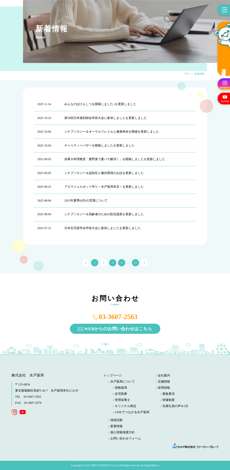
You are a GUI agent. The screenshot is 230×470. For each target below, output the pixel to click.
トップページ (113, 375)
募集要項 (168, 394)
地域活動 (116, 420)
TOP (186, 74)
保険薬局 (121, 387)
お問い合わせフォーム (125, 438)
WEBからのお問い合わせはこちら (118, 328)
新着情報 (116, 426)
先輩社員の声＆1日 (175, 406)
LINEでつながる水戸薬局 (132, 412)
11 (135, 262)
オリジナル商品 (125, 406)
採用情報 (223, 68)
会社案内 (164, 375)
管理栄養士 (122, 400)
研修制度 (168, 400)
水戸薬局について (122, 381)
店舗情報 (164, 381)
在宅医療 (121, 394)
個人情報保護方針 (122, 432)
